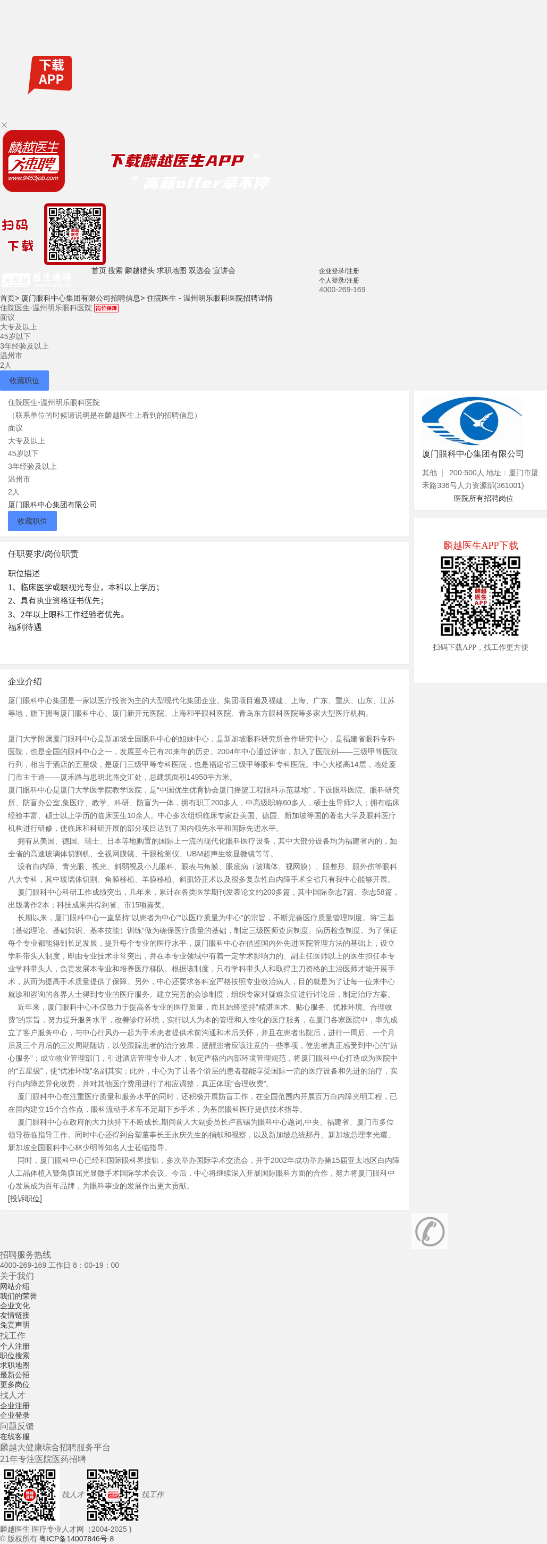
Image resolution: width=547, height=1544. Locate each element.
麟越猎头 (140, 270)
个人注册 (15, 1346)
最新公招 (15, 1374)
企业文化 (15, 1305)
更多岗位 (15, 1384)
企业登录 (15, 1415)
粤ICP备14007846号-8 (76, 1538)
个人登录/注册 (339, 280)
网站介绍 (15, 1286)
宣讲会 (224, 270)
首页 (98, 270)
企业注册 (15, 1405)
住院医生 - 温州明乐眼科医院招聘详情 (209, 298)
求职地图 (172, 270)
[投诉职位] (25, 1198)
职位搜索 (15, 1355)
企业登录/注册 (339, 271)
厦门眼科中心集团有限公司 (52, 504)
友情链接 (15, 1315)
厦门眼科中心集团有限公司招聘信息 (83, 298)
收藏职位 (24, 380)
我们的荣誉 (18, 1296)
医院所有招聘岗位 (484, 498)
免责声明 (15, 1324)
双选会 (200, 270)
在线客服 (15, 1436)
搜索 (115, 270)
